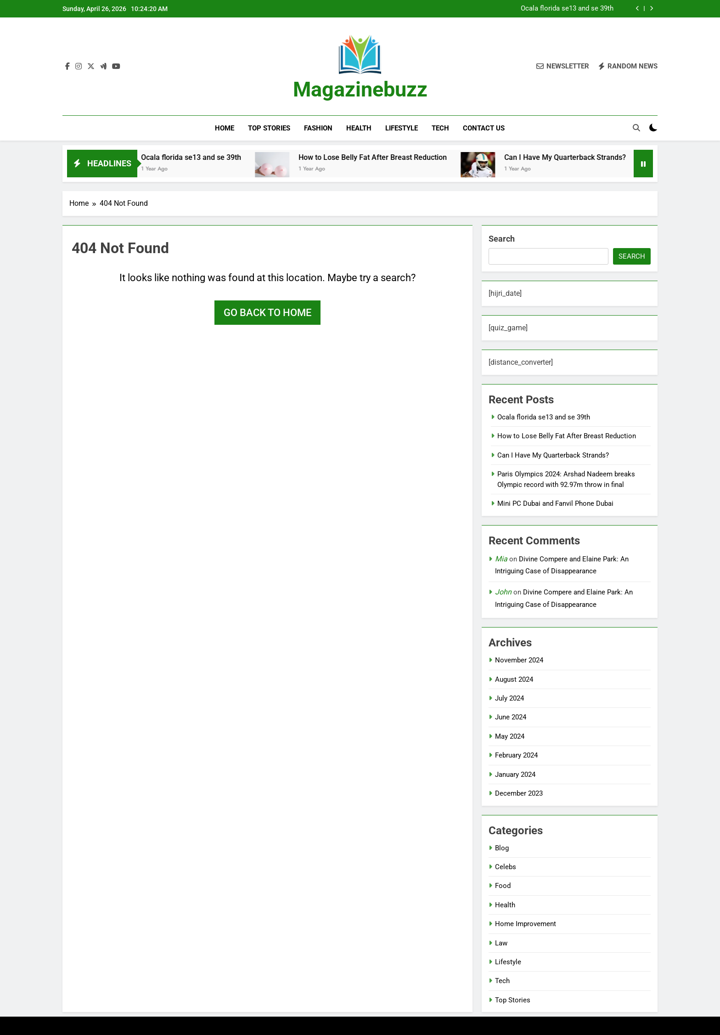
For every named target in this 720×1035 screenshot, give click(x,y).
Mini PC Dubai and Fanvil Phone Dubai (555, 503)
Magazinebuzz (360, 89)
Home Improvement (525, 924)
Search (502, 238)
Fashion (318, 128)
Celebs (505, 867)
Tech (440, 128)
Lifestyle (401, 128)
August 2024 (514, 679)
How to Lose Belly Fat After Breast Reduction (390, 157)
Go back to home (267, 312)
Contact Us (484, 128)
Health (358, 128)
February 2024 (516, 755)
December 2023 (519, 793)
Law (501, 943)
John (503, 592)
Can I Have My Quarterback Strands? (583, 157)
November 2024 (519, 660)
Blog (502, 848)
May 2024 (509, 736)
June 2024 (510, 717)
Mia (501, 558)
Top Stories (269, 128)
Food (503, 886)
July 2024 (509, 698)
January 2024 (515, 774)
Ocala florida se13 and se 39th (567, 8)
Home (224, 128)
